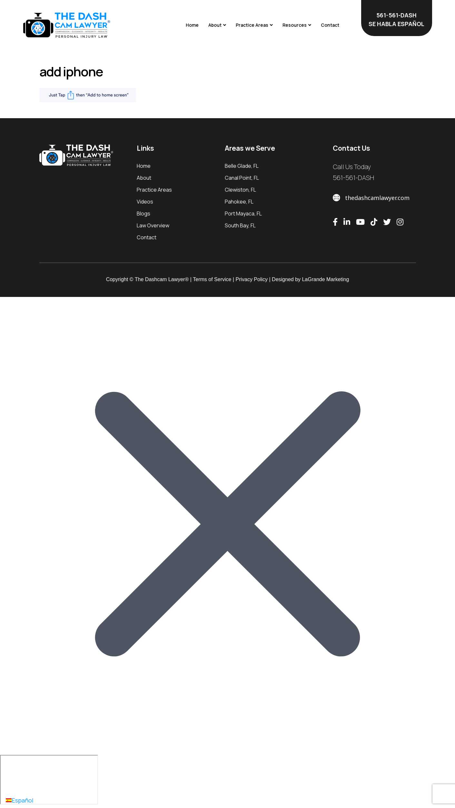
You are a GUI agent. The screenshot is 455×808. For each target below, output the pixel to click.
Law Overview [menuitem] (153, 225)
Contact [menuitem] (146, 237)
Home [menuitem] (144, 165)
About (215, 25)
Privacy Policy (251, 279)
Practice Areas (252, 25)
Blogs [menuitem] (143, 213)
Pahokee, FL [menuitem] (239, 201)
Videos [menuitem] (145, 201)
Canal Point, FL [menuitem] (242, 177)
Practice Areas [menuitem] (154, 189)
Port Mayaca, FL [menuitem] (243, 213)
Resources (294, 25)
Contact (330, 25)
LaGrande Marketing (325, 279)
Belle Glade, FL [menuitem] (242, 165)
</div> (49, 779)
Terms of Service (212, 279)
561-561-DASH (353, 177)
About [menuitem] (144, 177)
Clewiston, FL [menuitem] (240, 189)
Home (192, 25)
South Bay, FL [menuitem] (240, 225)
